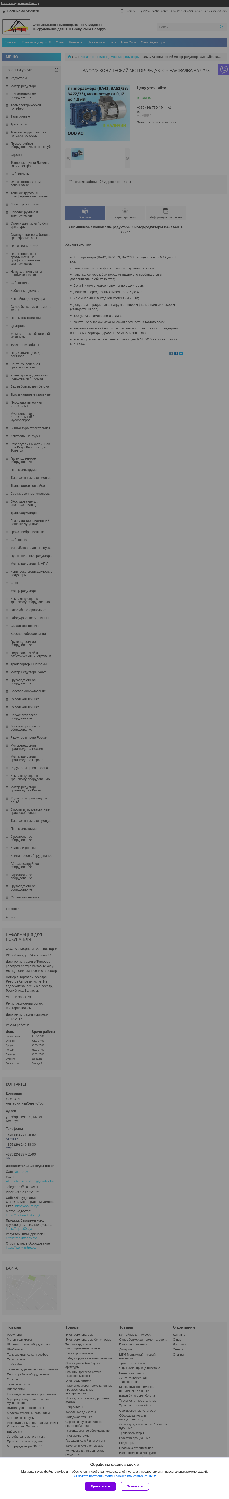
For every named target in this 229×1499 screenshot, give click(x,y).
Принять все (100, 1486)
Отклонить (135, 1486)
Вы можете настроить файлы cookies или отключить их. (112, 1476)
